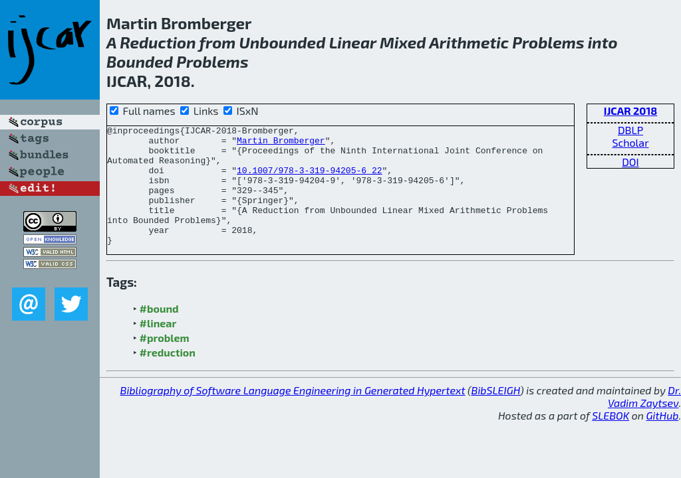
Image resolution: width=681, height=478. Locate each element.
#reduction (168, 376)
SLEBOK (610, 439)
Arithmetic (469, 42)
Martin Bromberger (281, 144)
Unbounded (282, 42)
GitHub (662, 439)
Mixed (403, 42)
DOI (630, 161)
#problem (165, 361)
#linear (158, 347)
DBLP (630, 129)
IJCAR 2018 (631, 110)
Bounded (139, 61)
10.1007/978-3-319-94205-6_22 (309, 180)
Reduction (158, 42)
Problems (548, 42)
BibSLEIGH (496, 414)
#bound (159, 332)
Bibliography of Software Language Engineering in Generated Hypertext (293, 414)
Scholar (630, 142)
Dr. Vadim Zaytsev (644, 420)
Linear (352, 42)
